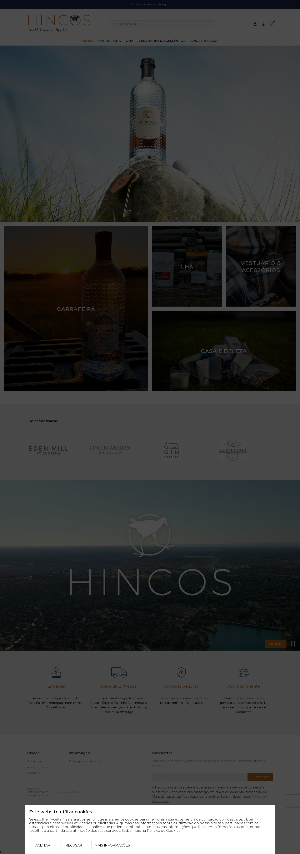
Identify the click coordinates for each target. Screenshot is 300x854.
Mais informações (112, 845)
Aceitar (42, 845)
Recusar (73, 845)
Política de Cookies (163, 831)
